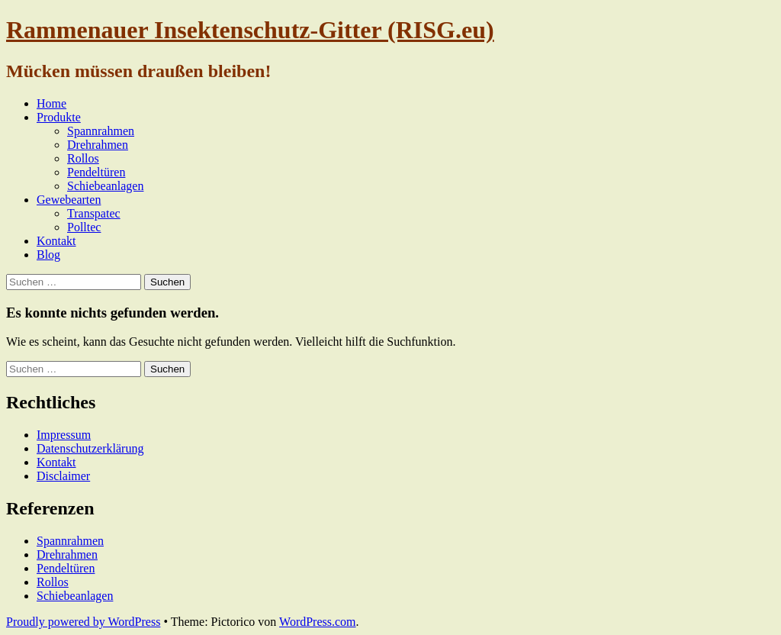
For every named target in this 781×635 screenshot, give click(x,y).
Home (51, 103)
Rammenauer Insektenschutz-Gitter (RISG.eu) (250, 30)
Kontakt (56, 240)
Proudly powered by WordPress (83, 621)
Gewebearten (69, 199)
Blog (48, 254)
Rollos (83, 158)
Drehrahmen (97, 144)
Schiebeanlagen (105, 185)
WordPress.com (317, 621)
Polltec (84, 227)
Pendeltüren (96, 172)
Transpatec (94, 213)
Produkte (59, 117)
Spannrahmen (100, 130)
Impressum (64, 434)
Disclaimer (63, 475)
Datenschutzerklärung (90, 448)
